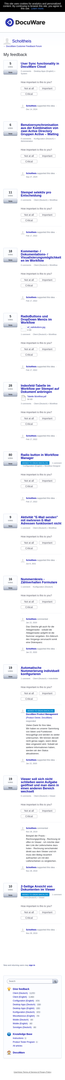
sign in (32, 965)
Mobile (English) (20, 1023)
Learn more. (37, 8)
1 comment (25, 334)
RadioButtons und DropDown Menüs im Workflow (36, 319)
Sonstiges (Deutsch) (22, 1027)
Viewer (52, 796)
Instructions (18, 1038)
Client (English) (20, 997)
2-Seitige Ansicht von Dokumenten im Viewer (38, 888)
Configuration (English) (32, 466)
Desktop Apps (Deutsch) (24, 1004)
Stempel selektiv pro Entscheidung (36, 194)
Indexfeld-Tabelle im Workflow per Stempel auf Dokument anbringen (40, 389)
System (24, 74)
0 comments (26, 71)
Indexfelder (53, 678)
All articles (17, 1046)
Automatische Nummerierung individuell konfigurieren (40, 671)
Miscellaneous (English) (24, 1016)
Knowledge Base (22, 1034)
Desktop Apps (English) (44, 71)
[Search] (55, 981)
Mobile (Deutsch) (21, 1020)
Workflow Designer (52, 466)
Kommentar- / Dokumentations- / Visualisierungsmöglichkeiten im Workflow (41, 256)
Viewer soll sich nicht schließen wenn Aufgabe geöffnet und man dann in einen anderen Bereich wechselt (40, 785)
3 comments (26, 404)
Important (48, 88)
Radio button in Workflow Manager (40, 456)
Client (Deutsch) (40, 200)
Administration (27, 141)
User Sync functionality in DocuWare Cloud (40, 65)
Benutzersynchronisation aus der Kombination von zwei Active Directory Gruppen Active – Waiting (40, 129)
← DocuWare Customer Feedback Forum (22, 46)
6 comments (26, 796)
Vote (10, 72)
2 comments (26, 200)
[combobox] (31, 981)
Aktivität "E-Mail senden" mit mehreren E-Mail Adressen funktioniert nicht (41, 520)
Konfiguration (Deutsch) (44, 139)
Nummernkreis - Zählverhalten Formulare (39, 580)
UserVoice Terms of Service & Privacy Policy (32, 1072)
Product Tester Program (24, 1042)
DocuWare (19, 1052)
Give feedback (21, 989)
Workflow (53, 200)
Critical (31, 94)
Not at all (30, 88)
